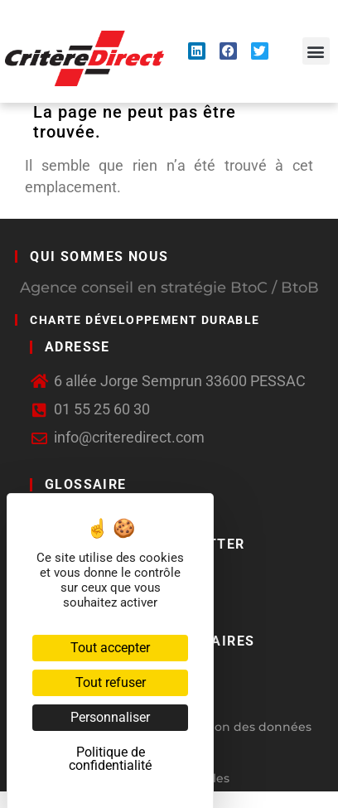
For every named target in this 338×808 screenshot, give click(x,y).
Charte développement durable (144, 320)
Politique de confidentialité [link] (110, 758)
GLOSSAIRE (86, 484)
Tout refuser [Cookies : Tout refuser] (110, 682)
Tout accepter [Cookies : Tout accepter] (110, 648)
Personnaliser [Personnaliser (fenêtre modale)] (110, 717)
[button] (316, 51)
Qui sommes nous (99, 256)
